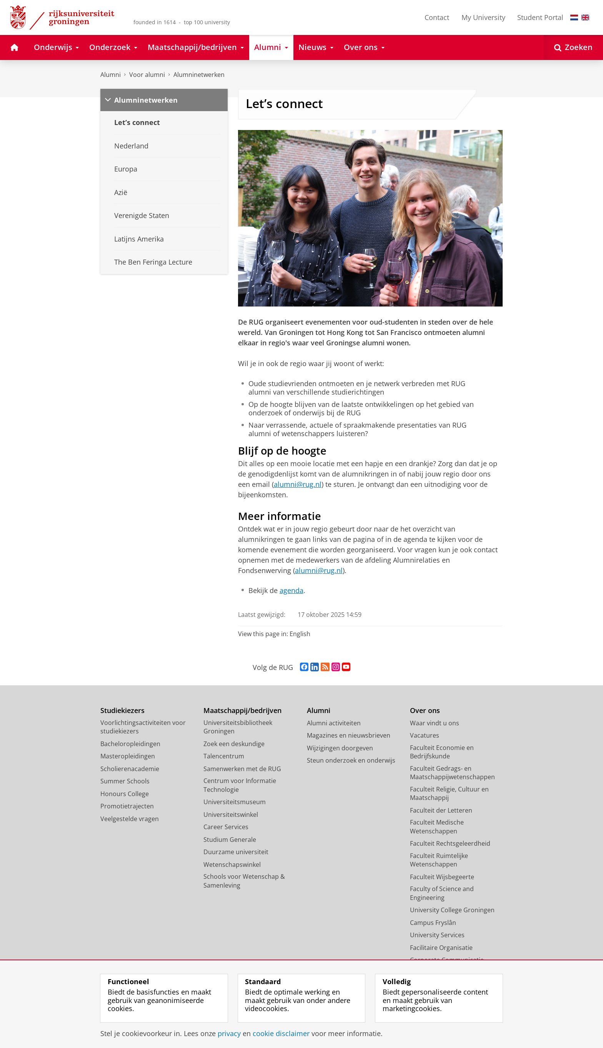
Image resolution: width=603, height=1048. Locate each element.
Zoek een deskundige (234, 744)
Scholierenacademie (129, 769)
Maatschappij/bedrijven (242, 710)
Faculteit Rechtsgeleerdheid (450, 843)
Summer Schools (125, 781)
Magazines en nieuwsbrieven (348, 735)
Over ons (425, 710)
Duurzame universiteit (235, 852)
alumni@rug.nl (297, 484)
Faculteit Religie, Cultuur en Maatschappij (449, 793)
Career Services (225, 827)
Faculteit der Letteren (441, 810)
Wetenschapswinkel (232, 864)
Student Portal (540, 17)
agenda (291, 590)
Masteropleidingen (127, 756)
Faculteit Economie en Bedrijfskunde (442, 752)
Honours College (124, 794)
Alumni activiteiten (334, 723)
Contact (437, 17)
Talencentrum (223, 756)
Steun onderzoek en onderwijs (351, 760)
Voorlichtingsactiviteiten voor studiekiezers (143, 727)
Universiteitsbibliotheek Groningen (237, 727)
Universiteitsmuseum (234, 802)
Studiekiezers (122, 710)
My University (483, 17)
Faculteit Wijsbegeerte (442, 877)
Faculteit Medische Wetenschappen (437, 826)
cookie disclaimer (281, 1033)
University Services (437, 935)
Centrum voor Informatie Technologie (239, 785)
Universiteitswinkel (230, 814)
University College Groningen (452, 910)
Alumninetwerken (199, 74)
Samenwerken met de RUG (242, 769)
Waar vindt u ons (434, 723)
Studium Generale (229, 839)
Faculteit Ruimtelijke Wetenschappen (439, 860)
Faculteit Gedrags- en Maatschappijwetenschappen (452, 772)
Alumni (110, 74)
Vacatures (424, 735)
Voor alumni (147, 74)
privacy (229, 1033)
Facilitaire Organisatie (441, 947)
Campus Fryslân (433, 922)
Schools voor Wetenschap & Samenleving (244, 881)
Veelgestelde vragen (129, 819)
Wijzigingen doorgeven (340, 748)
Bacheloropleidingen (130, 744)
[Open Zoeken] (573, 47)
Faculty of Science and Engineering (442, 893)
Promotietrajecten (127, 806)
